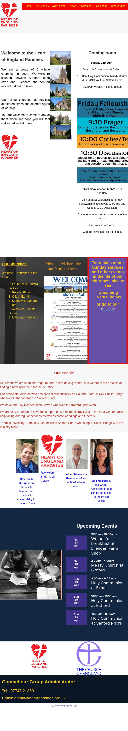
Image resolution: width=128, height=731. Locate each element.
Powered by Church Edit (64, 705)
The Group (40, 6)
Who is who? (59, 6)
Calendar (101, 6)
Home (28, 6)
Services (86, 6)
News (73, 6)
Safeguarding (117, 6)
